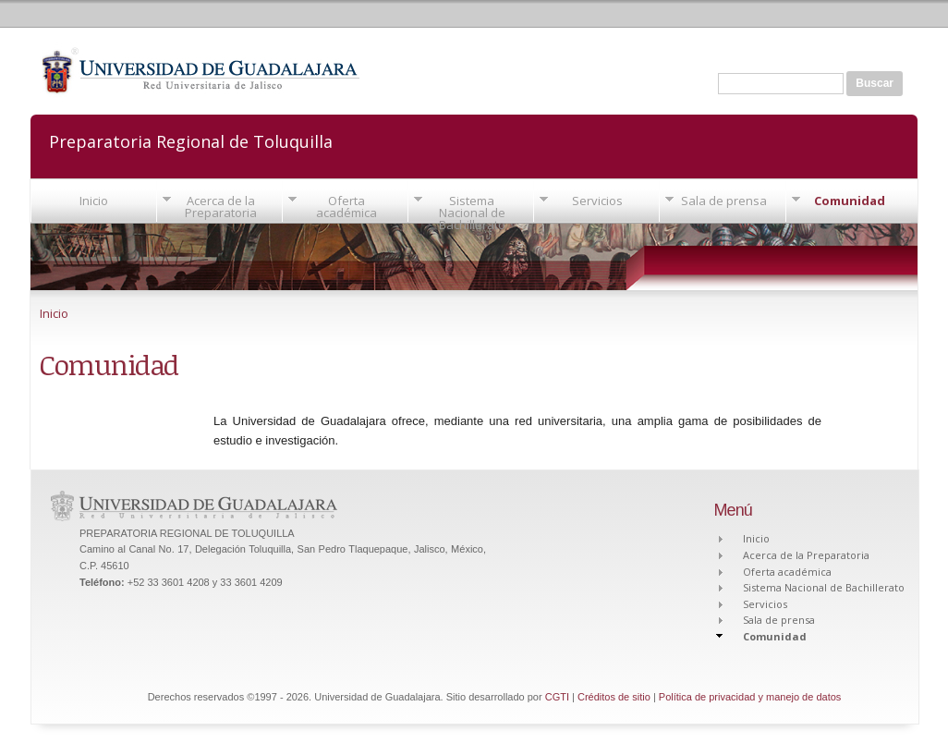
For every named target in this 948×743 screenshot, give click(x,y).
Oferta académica (346, 206)
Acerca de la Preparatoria (221, 206)
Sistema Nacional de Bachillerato (472, 212)
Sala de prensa (724, 200)
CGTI (557, 696)
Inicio (93, 200)
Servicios (597, 200)
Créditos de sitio (613, 696)
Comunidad (849, 200)
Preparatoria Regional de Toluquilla (191, 140)
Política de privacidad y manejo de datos (750, 696)
